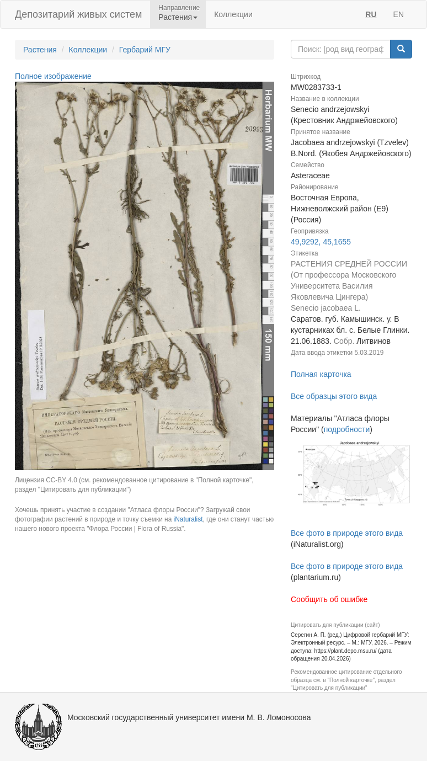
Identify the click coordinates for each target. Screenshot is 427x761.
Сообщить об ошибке (329, 599)
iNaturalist (188, 519)
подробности (347, 429)
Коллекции (233, 14)
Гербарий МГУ (144, 49)
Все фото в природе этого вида (347, 533)
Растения (40, 49)
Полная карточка (321, 374)
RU (370, 14)
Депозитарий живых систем (78, 14)
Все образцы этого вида (334, 396)
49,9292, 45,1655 (321, 241)
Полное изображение (53, 76)
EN (398, 14)
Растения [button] (178, 17)
